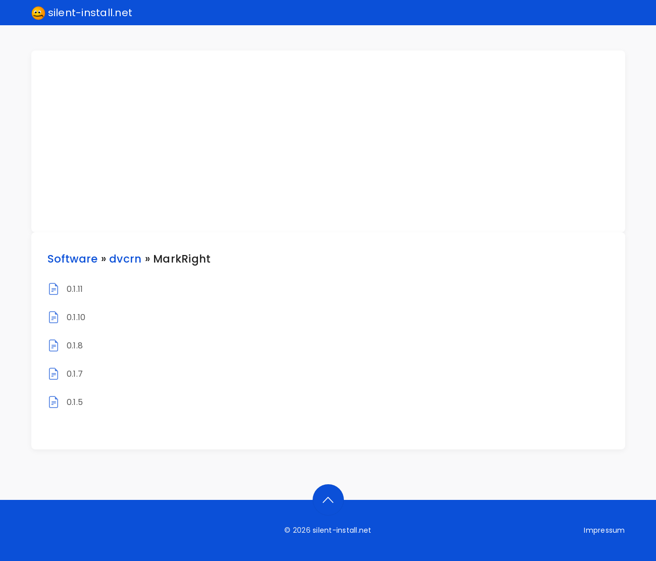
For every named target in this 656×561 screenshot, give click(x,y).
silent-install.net (82, 13)
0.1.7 (75, 374)
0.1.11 (75, 289)
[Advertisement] (334, 141)
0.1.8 (75, 345)
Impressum (604, 530)
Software (72, 258)
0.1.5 (75, 402)
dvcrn (125, 258)
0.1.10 (76, 317)
